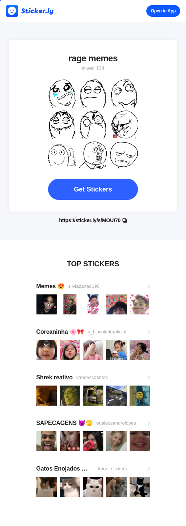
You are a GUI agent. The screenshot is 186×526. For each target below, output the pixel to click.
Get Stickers (93, 189)
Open (163, 10)
